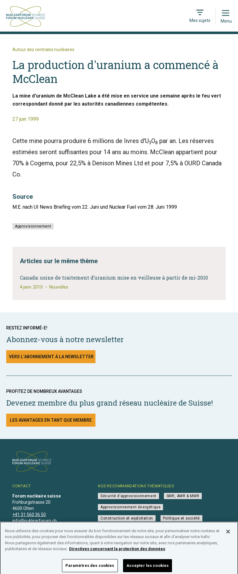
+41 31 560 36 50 (29, 514)
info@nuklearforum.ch (34, 520)
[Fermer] (228, 534)
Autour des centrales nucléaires (43, 49)
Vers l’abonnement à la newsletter (51, 356)
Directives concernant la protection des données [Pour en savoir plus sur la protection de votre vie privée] (117, 551)
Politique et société (181, 518)
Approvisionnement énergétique (130, 507)
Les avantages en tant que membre (51, 420)
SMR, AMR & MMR (182, 496)
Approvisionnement (33, 226)
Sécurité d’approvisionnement (128, 496)
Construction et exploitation (126, 518)
